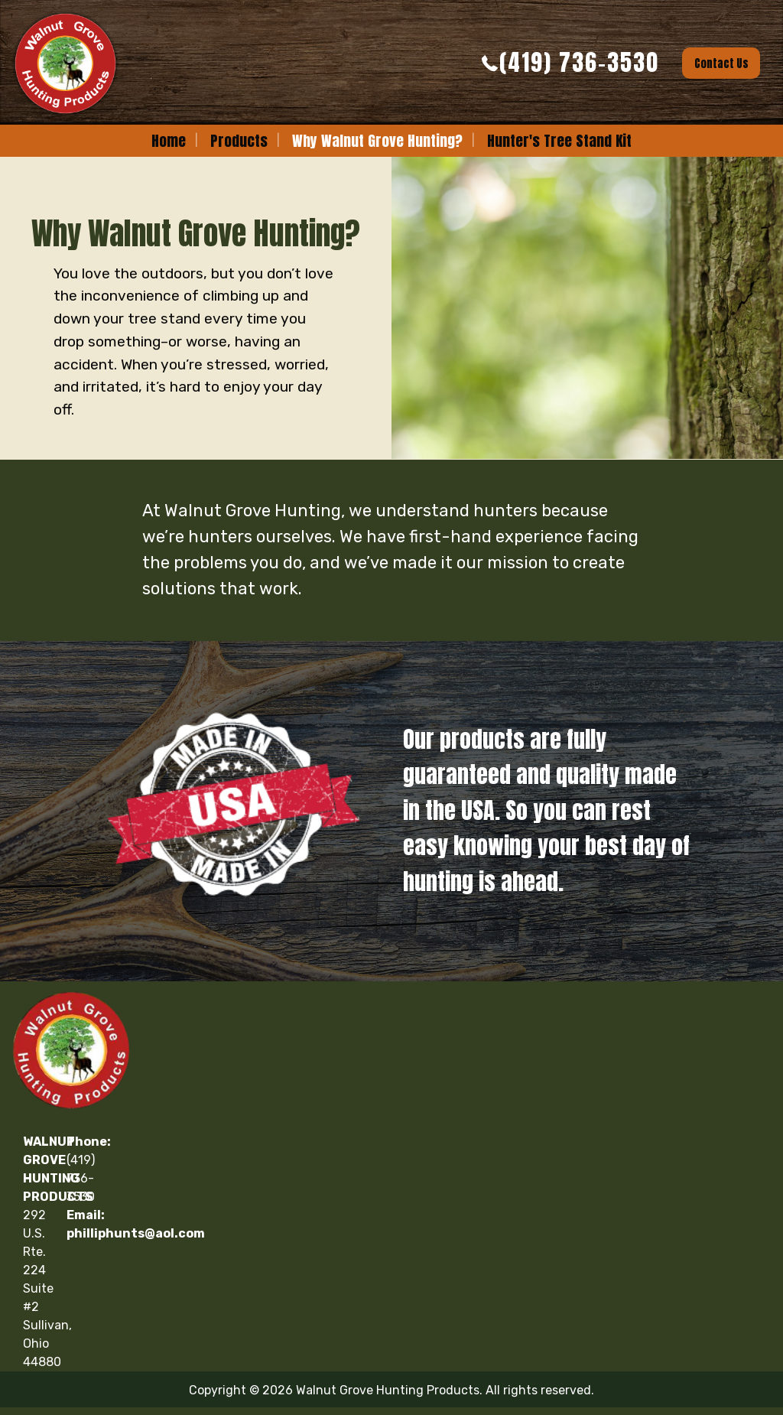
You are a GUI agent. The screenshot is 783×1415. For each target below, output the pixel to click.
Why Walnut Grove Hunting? (377, 140)
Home (168, 140)
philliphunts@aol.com (136, 1233)
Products (239, 140)
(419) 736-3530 (579, 62)
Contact (721, 63)
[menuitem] (168, 141)
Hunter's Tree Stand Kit (559, 140)
